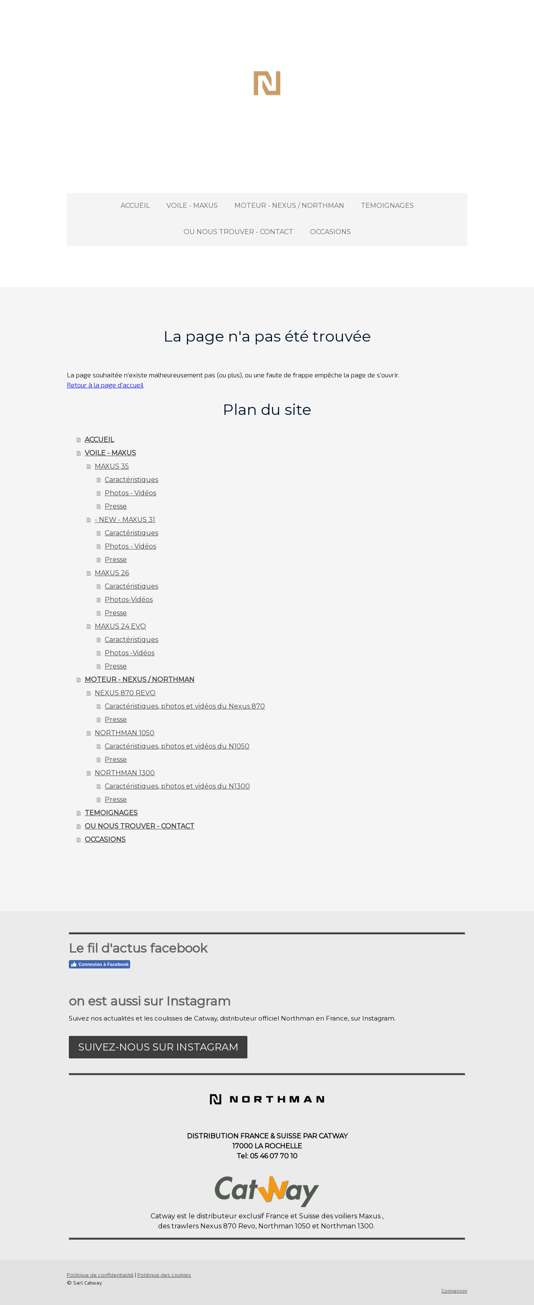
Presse (116, 506)
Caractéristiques (131, 480)
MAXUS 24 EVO (120, 626)
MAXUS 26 (112, 573)
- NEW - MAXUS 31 (125, 520)
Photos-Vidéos (129, 600)
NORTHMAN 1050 (124, 733)
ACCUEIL (135, 206)
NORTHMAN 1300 (125, 773)
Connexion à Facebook (99, 964)
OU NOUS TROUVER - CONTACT (238, 232)
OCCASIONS (330, 232)
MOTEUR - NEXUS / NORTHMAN (289, 206)
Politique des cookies (164, 1274)
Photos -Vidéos (129, 653)
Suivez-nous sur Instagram (158, 1047)
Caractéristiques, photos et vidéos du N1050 (177, 746)
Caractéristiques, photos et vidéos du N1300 (177, 786)
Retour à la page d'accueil (105, 385)
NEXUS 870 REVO (125, 693)
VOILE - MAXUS (192, 206)
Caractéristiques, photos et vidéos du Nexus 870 (185, 706)
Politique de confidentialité (100, 1274)
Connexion (454, 1290)
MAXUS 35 (112, 466)
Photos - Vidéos (130, 493)
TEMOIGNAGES (387, 206)
